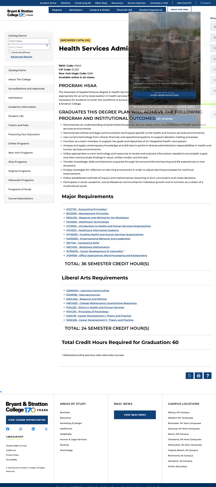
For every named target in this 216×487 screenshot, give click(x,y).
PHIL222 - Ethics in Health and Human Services (95, 302)
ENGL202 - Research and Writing (86, 294)
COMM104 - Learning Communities (87, 285)
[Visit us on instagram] (20, 424)
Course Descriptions (20, 193)
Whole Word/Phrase (21, 48)
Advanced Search (19, 52)
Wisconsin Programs (21, 175)
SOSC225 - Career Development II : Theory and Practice (100, 315)
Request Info (202, 11)
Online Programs (18, 138)
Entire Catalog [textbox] (15, 36)
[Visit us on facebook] (7, 424)
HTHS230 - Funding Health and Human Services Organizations (104, 229)
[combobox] (181, 30)
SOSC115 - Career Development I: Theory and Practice (98, 311)
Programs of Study (19, 184)
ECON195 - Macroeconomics (83, 290)
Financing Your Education (24, 129)
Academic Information (22, 102)
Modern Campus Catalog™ (143, 482)
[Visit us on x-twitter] (46, 424)
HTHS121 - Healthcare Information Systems (92, 225)
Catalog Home (17, 65)
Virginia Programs (19, 166)
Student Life (16, 111)
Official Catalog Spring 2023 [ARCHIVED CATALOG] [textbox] (175, 30)
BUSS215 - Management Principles (87, 208)
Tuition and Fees (18, 120)
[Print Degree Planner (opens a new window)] (189, 39)
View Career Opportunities (27, 415)
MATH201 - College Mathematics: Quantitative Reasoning (101, 298)
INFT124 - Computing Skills (82, 238)
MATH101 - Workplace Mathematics (88, 242)
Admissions (15, 93)
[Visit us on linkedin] (33, 424)
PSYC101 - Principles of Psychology (87, 306)
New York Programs (20, 147)
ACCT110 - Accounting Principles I (86, 204)
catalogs (64, 482)
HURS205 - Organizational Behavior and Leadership (98, 233)
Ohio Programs (17, 157)
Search (206, 3)
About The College (19, 74)
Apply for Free (177, 11)
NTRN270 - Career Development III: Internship (94, 246)
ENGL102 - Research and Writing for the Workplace (97, 212)
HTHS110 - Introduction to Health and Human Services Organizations (108, 221)
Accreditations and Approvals (26, 83)
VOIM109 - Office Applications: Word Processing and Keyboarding (106, 250)
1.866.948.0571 (184, 3)
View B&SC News (135, 410)
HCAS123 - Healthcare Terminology (87, 217)
